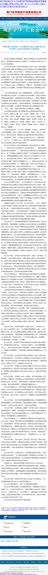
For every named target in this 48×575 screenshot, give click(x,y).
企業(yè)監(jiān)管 (15, 19)
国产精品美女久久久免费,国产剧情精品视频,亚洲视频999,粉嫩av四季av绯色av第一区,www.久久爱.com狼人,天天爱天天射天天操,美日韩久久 (23, 4)
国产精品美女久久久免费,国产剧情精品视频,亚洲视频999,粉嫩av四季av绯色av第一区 (18, 574)
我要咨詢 (12, 517)
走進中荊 (9, 18)
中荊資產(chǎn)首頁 (11, 41)
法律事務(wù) (33, 19)
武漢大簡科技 (36, 569)
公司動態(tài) (21, 566)
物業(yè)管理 (27, 19)
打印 (45, 52)
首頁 (3, 18)
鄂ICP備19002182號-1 (23, 569)
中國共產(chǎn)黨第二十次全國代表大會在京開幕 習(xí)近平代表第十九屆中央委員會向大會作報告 (22, 553)
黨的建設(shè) (22, 41)
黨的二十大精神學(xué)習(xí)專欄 (32, 41)
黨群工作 (39, 18)
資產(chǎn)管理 (21, 19)
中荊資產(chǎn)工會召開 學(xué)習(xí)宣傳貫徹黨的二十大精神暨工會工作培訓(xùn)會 (20, 551)
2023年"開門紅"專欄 (28, 566)
